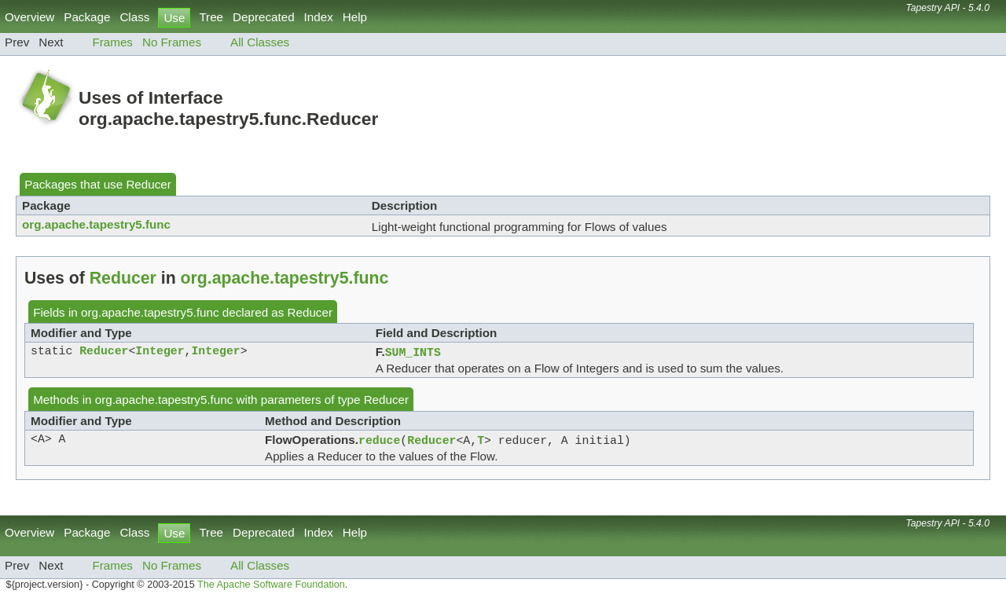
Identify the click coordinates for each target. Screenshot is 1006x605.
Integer (159, 353)
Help (355, 17)
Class (134, 17)
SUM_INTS (413, 353)
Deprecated (264, 17)
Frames (112, 42)
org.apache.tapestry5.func (96, 224)
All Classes (259, 42)
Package (87, 17)
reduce (379, 442)
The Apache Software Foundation (271, 587)
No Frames (171, 42)
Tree (211, 17)
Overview (29, 17)
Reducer (148, 184)
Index (318, 17)
